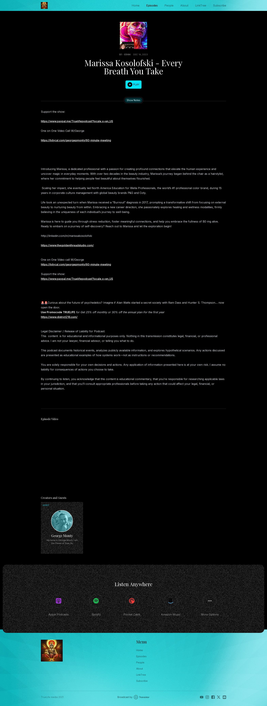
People (169, 5)
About (184, 5)
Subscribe (219, 5)
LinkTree (200, 5)
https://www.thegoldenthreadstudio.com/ (67, 245)
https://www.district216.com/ (59, 317)
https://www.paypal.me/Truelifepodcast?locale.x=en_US (77, 121)
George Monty (62, 535)
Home (135, 5)
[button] (133, 84)
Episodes (152, 5)
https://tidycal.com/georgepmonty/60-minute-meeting (76, 140)
